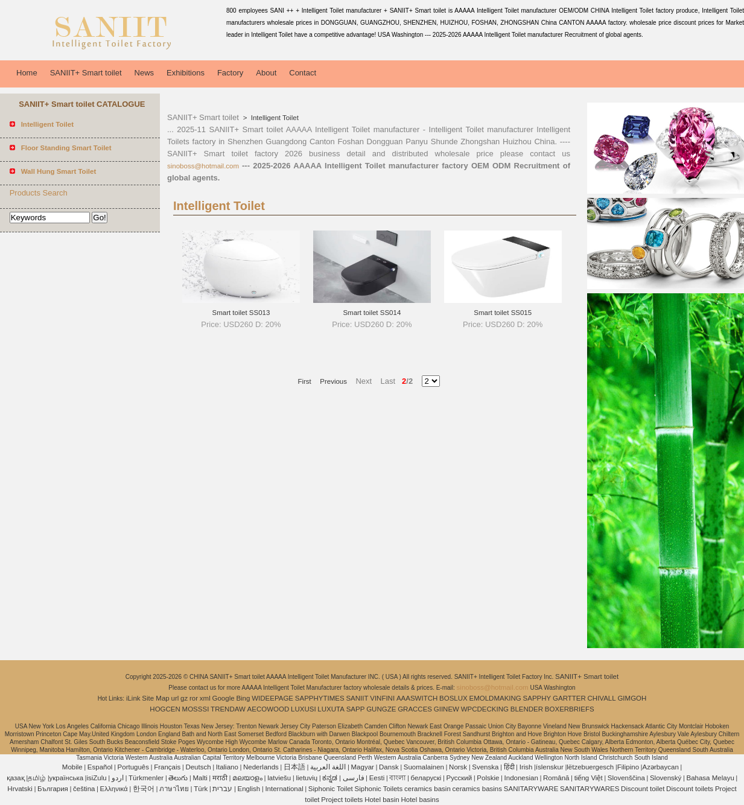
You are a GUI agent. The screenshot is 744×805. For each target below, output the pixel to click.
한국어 (143, 788)
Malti (199, 777)
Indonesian (521, 777)
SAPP (355, 709)
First (304, 381)
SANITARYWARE (531, 788)
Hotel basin (381, 799)
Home (26, 72)
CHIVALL (602, 698)
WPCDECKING (485, 709)
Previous (333, 381)
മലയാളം (247, 777)
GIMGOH (631, 698)
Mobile (72, 767)
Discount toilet (642, 788)
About (266, 72)
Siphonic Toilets (379, 788)
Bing (243, 698)
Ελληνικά (114, 788)
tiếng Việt (588, 777)
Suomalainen (424, 767)
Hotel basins (420, 799)
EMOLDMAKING (495, 698)
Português (133, 767)
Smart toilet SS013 (241, 312)
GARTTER (569, 698)
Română (556, 777)
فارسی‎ (353, 777)
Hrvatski (20, 788)
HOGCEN (165, 709)
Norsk (458, 767)
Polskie (488, 777)
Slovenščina (626, 777)
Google (223, 698)
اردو (118, 777)
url (175, 698)
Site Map (155, 698)
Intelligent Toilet (274, 117)
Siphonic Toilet (330, 788)
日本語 (294, 767)
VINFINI (382, 698)
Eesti (377, 777)
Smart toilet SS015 (503, 312)
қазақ (16, 777)
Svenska (485, 767)
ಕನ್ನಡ (329, 777)
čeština (84, 788)
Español (100, 767)
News (144, 72)
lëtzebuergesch (590, 767)
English (249, 788)
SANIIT (357, 698)
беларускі (426, 777)
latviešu (279, 777)
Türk (201, 788)
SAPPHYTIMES (320, 698)
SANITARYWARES (589, 788)
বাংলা (397, 777)
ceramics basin (427, 788)
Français (167, 767)
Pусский (459, 777)
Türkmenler (146, 777)
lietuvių (306, 777)
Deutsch (198, 767)
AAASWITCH (416, 698)
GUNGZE (381, 709)
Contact (302, 72)
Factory (230, 72)
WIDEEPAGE (272, 698)
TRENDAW (228, 709)
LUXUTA (331, 709)
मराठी (219, 777)
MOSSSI (195, 709)
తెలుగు (178, 777)
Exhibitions (186, 72)
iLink (133, 698)
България (52, 788)
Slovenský (665, 777)
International (284, 788)
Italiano (227, 767)
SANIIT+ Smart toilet (86, 72)
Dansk (389, 767)
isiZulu (96, 777)
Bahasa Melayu (710, 777)
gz (184, 698)
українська (66, 777)
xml (205, 698)
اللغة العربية (328, 767)
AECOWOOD (268, 709)
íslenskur (550, 767)
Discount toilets (689, 788)
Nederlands (261, 767)
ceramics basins (477, 788)
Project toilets (342, 799)
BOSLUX (453, 698)
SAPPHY (537, 698)
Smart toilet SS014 (372, 312)
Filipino (628, 767)
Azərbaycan (660, 767)
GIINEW (446, 709)
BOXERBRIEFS (569, 709)
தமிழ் (37, 777)
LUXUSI (303, 709)
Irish (526, 767)
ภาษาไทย (174, 788)
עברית (222, 788)
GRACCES (415, 709)
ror (193, 698)
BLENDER (526, 709)
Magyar (362, 767)
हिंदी (509, 767)
